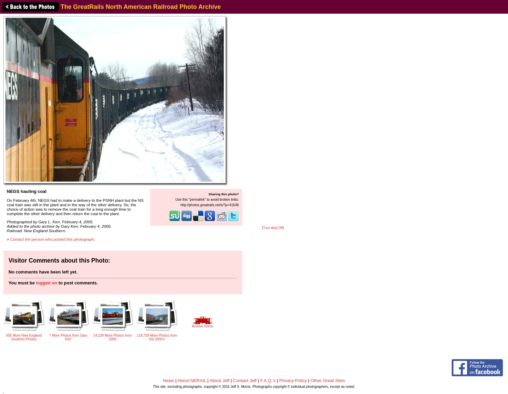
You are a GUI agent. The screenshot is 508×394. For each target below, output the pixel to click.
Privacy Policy (293, 380)
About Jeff (219, 380)
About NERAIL (191, 380)
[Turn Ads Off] (273, 228)
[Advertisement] (273, 120)
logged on (46, 282)
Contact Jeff (245, 380)
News (168, 380)
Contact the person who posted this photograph (52, 239)
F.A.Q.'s (268, 380)
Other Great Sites (327, 380)
